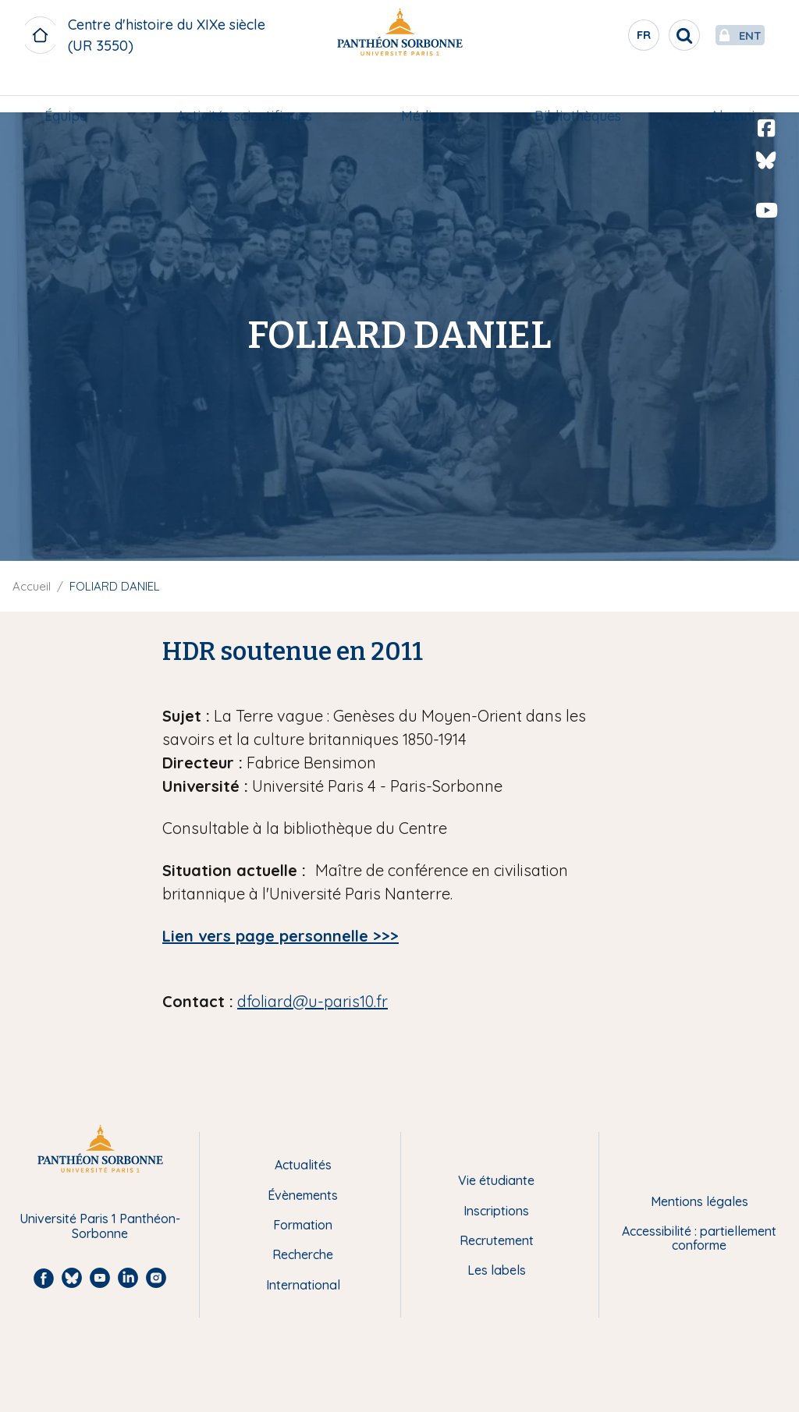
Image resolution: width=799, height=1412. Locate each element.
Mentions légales (699, 1201)
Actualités (303, 1165)
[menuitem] (72, 91)
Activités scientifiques (247, 91)
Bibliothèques (574, 91)
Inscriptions (496, 1211)
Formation (302, 1225)
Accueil (31, 586)
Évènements (303, 1195)
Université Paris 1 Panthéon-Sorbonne (100, 1226)
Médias (423, 91)
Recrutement (497, 1240)
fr (608, 38)
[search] (647, 35)
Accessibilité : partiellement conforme (699, 1238)
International (303, 1285)
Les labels (496, 1270)
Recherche (302, 1254)
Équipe (72, 91)
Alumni (726, 91)
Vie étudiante (496, 1180)
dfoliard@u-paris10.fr (312, 1001)
